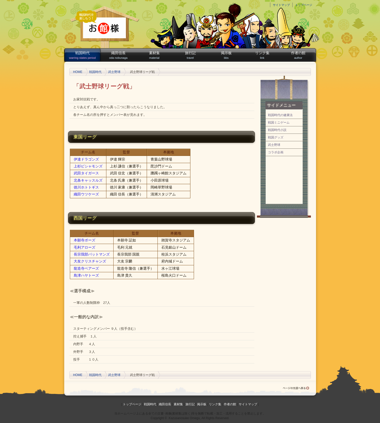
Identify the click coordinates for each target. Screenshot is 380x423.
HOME (77, 72)
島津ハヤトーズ (86, 275)
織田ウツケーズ (86, 194)
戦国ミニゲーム (279, 122)
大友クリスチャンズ (90, 261)
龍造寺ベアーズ (86, 268)
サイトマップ (281, 4)
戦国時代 (82, 55)
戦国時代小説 (277, 130)
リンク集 (262, 55)
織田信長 (118, 55)
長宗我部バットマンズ (92, 254)
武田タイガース (86, 173)
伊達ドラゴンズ (86, 159)
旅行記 (190, 55)
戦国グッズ (275, 137)
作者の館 (298, 55)
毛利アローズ (84, 247)
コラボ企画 (275, 152)
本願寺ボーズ (84, 240)
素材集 (154, 55)
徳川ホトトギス (86, 187)
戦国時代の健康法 (280, 115)
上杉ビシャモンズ (88, 166)
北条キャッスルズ (88, 180)
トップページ (303, 4)
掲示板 (226, 55)
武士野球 (114, 72)
